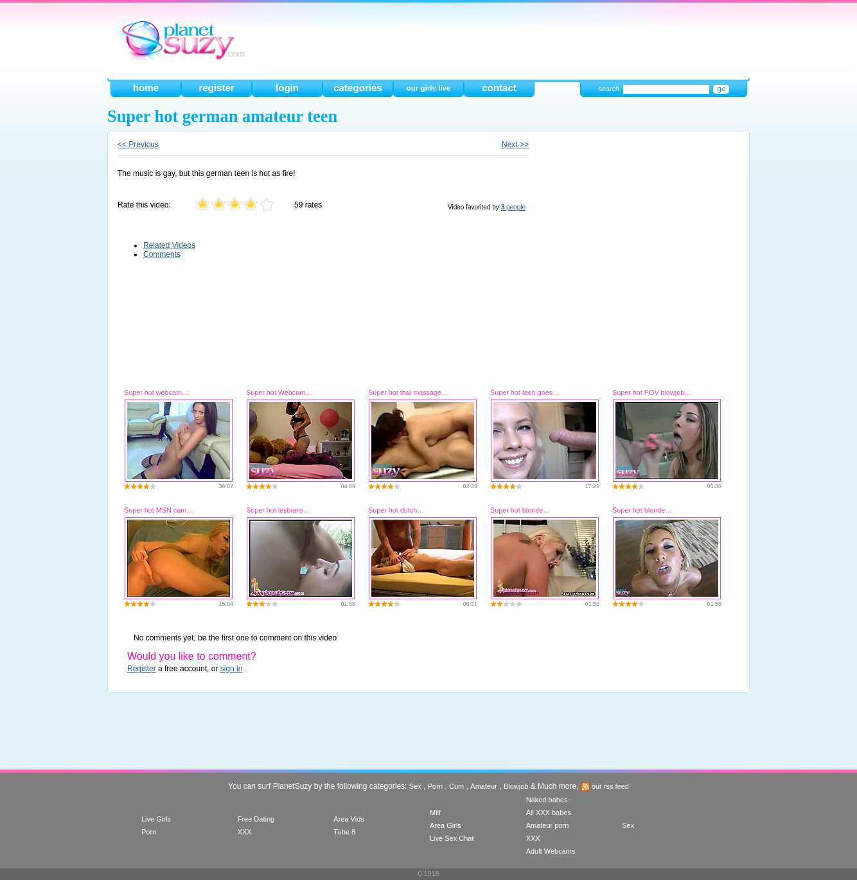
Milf (435, 812)
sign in (231, 668)
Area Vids (348, 819)
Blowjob (516, 786)
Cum (456, 786)
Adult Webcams (551, 851)
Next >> (515, 144)
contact (499, 87)
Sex (415, 786)
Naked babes (547, 800)
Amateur (483, 786)
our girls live (429, 88)
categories (357, 87)
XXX (245, 832)
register (216, 87)
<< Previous (138, 144)
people (513, 207)
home (146, 87)
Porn (435, 786)
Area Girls (445, 825)
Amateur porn (547, 825)
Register (141, 668)
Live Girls (156, 819)
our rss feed (605, 786)
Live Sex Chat (451, 838)
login (287, 87)
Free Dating (256, 819)
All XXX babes (548, 812)
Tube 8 (344, 832)
